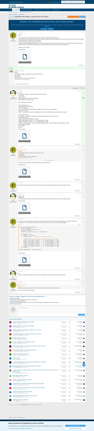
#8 (80, 282)
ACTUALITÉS (40, 9)
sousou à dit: (21, 149)
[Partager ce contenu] (82, 33)
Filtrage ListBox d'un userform (24, 379)
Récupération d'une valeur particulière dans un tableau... (33, 362)
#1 (84, 32)
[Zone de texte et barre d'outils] (51, 310)
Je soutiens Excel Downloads (16, 2)
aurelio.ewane (79, 388)
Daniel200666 (15, 384)
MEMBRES (56, 9)
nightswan (14, 363)
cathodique (14, 392)
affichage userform (23, 375)
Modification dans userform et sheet (25, 342)
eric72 (81, 400)
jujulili (13, 376)
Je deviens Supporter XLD (15, 303)
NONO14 (14, 367)
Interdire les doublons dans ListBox (25, 326)
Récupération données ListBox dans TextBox (30, 366)
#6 (80, 219)
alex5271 (14, 359)
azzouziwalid (15, 335)
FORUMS (17, 9)
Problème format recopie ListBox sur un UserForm (29, 330)
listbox (18, 358)
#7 (80, 271)
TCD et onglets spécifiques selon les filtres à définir (31, 383)
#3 (80, 147)
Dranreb (80, 359)
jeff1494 (14, 372)
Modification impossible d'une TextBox (28, 395)
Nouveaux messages (14, 12)
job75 (81, 351)
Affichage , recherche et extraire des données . (30, 334)
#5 (80, 193)
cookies (18, 426)
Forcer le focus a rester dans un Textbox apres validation (31, 387)
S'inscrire (51, 28)
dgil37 (14, 380)
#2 (80, 90)
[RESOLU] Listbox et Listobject (24, 391)
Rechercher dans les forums (25, 12)
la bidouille (14, 323)
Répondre (82, 65)
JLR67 (14, 327)
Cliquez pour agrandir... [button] (49, 160)
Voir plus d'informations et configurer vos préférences (20, 428)
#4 (80, 182)
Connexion (44, 28)
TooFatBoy (80, 376)
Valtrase (80, 343)
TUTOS (48, 9)
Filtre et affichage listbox (23, 354)
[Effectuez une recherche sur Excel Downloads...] (73, 2)
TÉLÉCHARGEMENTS (27, 9)
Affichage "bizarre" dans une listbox (25, 321)
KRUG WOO (15, 339)
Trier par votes (82, 87)
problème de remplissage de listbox (27, 350)
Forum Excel (24, 323)
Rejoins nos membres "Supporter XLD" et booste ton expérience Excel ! (27, 296)
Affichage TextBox (21, 338)
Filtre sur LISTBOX (23, 399)
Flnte (10, 18)
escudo (14, 347)
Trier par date (75, 87)
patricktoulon (80, 392)
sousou (16, 70)
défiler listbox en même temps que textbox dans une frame (31, 346)
